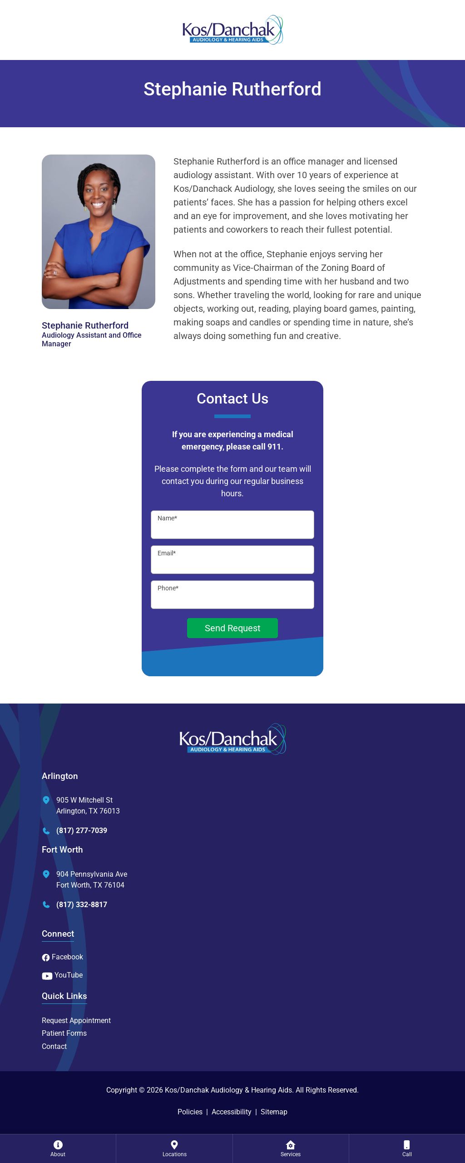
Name (167, 518)
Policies (190, 1112)
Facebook (62, 957)
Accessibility (232, 1112)
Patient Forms (64, 1033)
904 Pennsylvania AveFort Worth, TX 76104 (84, 879)
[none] (58, 1148)
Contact (54, 1046)
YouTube (62, 975)
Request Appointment (76, 1020)
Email (167, 553)
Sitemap (274, 1112)
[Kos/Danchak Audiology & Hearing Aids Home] (232, 30)
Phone (168, 588)
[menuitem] (58, 1148)
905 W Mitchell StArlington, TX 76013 (81, 805)
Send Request (233, 628)
